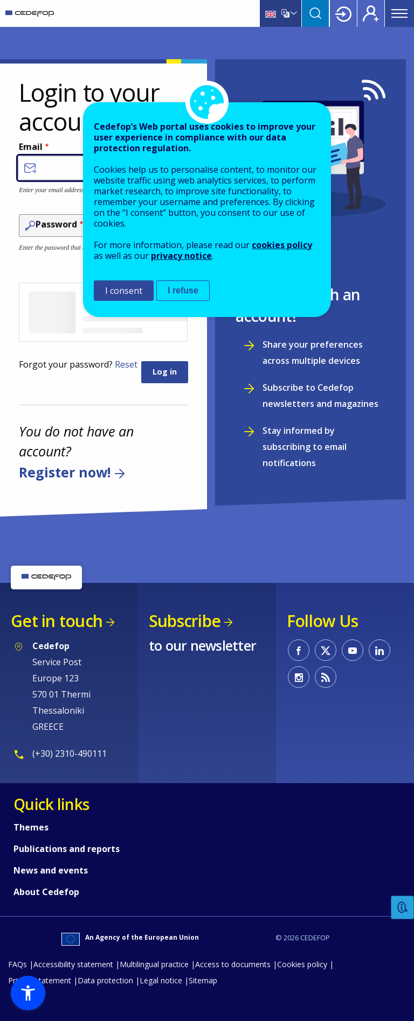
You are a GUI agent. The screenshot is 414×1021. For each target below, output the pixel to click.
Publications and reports (66, 849)
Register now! (65, 472)
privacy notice (181, 256)
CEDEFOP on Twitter (325, 650)
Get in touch (56, 621)
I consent (123, 291)
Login (343, 13)
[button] (28, 993)
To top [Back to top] (384, 996)
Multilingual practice (154, 964)
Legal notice (161, 980)
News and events (50, 870)
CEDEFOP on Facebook (298, 650)
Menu (399, 13)
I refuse (183, 290)
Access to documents (233, 964)
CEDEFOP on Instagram (298, 677)
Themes (31, 827)
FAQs (17, 964)
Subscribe (184, 621)
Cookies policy (302, 964)
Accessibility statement (73, 964)
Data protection (105, 980)
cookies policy (282, 245)
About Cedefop (46, 892)
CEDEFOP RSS (325, 677)
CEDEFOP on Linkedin (379, 650)
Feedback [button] (402, 907)
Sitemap (203, 980)
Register (370, 13)
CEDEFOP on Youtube (352, 650)
